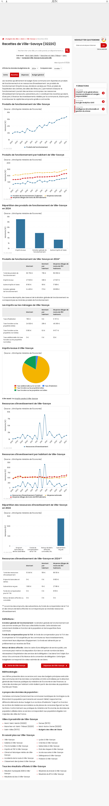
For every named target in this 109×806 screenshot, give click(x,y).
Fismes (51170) (44, 723)
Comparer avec (46, 68)
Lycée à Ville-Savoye (47, 739)
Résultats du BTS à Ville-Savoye (51, 774)
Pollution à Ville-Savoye (48, 759)
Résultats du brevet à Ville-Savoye (52, 771)
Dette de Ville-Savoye (15, 665)
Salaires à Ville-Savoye (13, 743)
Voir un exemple (102, 49)
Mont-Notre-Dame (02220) (50, 726)
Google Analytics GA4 (85, 101)
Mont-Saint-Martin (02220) (15, 723)
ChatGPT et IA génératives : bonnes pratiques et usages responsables (87, 93)
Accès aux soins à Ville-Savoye (51, 752)
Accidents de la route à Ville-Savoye (19, 758)
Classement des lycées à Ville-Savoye (19, 761)
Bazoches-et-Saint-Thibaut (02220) (19, 726)
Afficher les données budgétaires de (16, 68)
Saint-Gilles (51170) (12, 729)
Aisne (23, 39)
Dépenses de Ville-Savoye (55, 665)
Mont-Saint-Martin (32, 55)
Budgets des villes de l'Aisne (50, 729)
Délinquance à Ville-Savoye (50, 755)
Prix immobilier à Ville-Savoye (16, 746)
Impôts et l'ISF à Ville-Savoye (16, 749)
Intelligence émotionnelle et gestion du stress (87, 109)
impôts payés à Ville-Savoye (26, 398)
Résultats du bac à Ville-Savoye (17, 777)
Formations (82, 86)
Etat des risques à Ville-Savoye (51, 749)
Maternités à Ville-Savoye (49, 746)
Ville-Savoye (31, 39)
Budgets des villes (12, 39)
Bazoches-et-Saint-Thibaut (51, 55)
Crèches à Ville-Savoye (48, 743)
